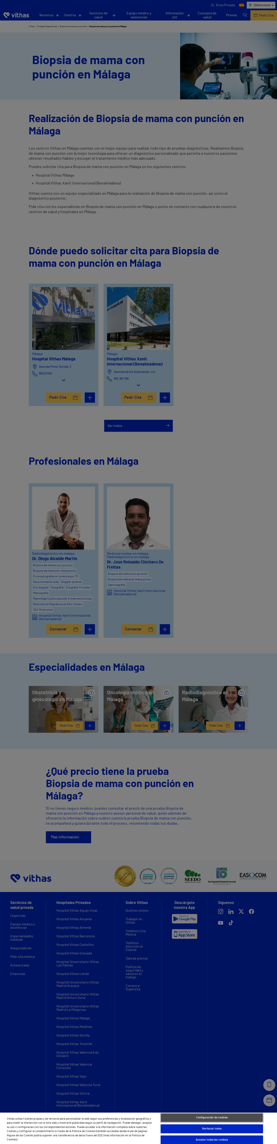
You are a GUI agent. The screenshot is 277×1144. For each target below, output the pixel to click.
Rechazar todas (212, 1128)
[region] (138, 1128)
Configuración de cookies (212, 1117)
